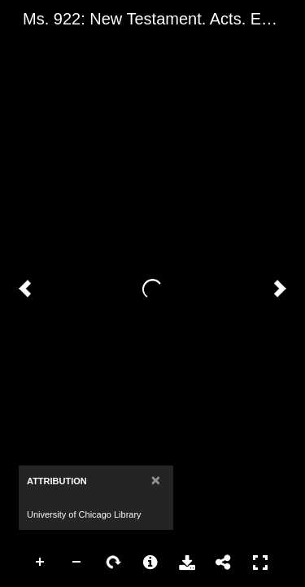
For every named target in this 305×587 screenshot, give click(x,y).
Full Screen (260, 562)
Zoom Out (77, 562)
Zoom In (40, 562)
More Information (150, 562)
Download (187, 562)
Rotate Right (114, 562)
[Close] (156, 480)
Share (223, 562)
